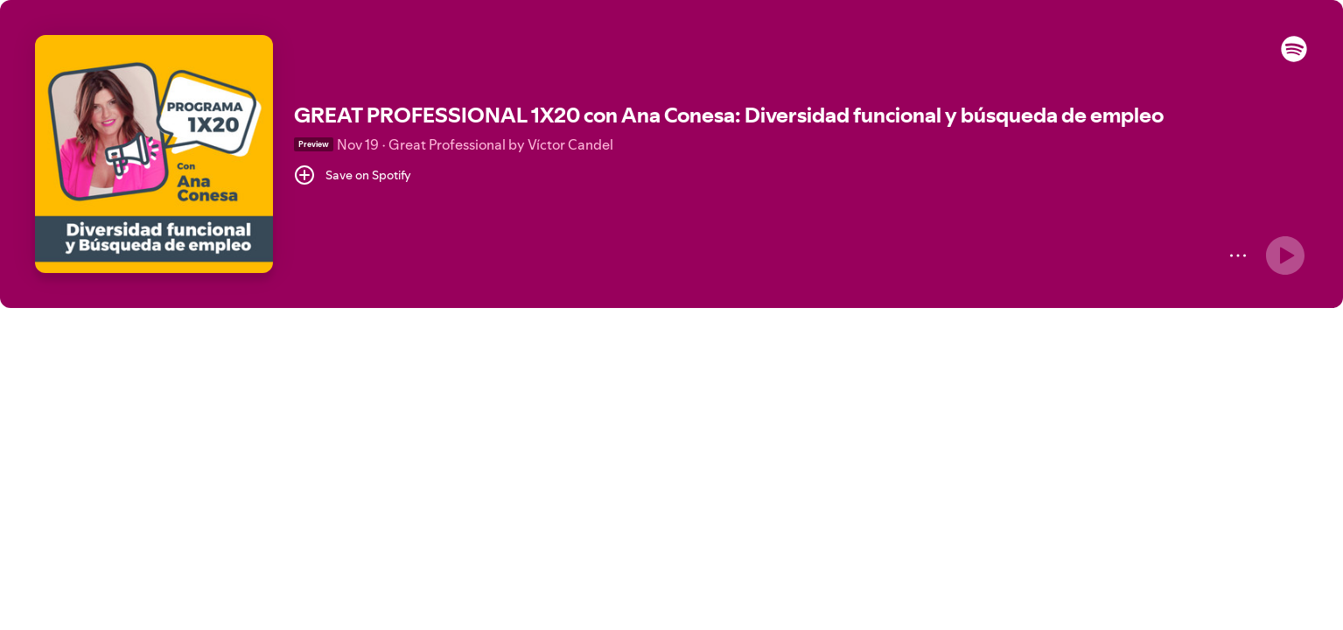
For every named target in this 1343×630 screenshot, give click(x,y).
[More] (1238, 255)
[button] (1294, 57)
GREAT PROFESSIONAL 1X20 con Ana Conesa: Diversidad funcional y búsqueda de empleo (729, 115)
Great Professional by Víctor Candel (500, 144)
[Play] (1285, 255)
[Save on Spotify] (352, 175)
